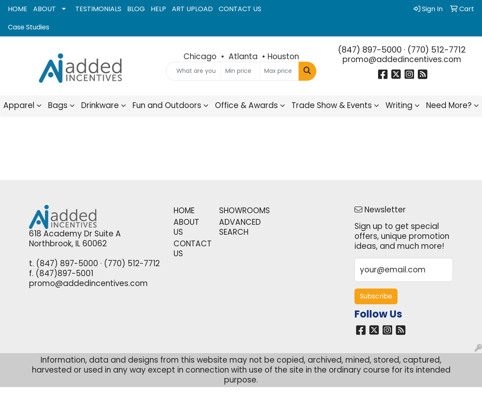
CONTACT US (240, 9)
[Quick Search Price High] (279, 71)
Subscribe (376, 296)
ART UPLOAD (192, 9)
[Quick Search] (193, 71)
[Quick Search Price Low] (240, 71)
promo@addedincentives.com (401, 59)
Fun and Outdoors (167, 105)
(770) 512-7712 (436, 49)
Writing (399, 105)
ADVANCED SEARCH (236, 227)
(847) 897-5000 (370, 49)
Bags (57, 105)
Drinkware (100, 105)
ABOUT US (186, 227)
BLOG (136, 9)
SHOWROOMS (236, 210)
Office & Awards (246, 105)
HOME (17, 9)
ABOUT (44, 9)
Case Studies (28, 27)
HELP (158, 9)
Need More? (449, 105)
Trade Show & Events (332, 105)
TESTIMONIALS (98, 9)
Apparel (18, 105)
